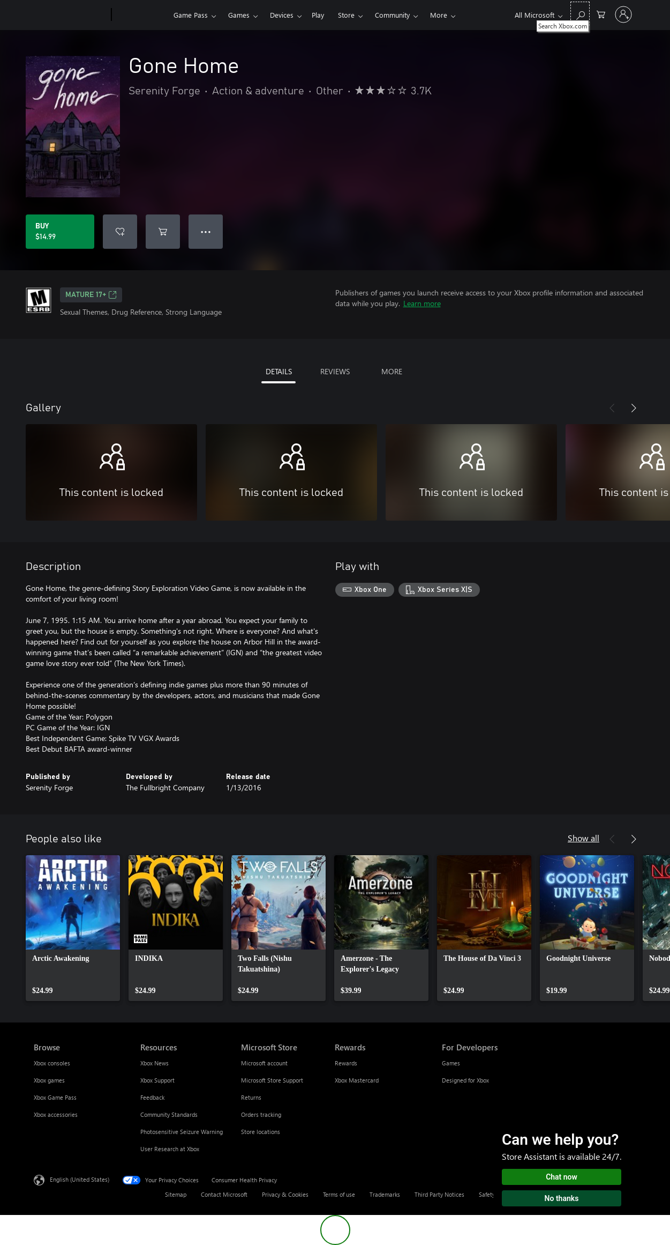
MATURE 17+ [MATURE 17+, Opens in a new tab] (91, 295)
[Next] (633, 408)
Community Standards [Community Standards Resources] (169, 1114)
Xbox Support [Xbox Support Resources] (157, 1080)
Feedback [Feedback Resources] (152, 1097)
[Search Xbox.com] (580, 14)
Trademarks (385, 1194)
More (438, 14)
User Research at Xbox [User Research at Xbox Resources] (169, 1148)
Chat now (561, 1177)
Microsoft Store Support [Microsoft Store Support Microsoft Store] (272, 1080)
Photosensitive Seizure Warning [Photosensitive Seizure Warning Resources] (181, 1131)
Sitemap (175, 1194)
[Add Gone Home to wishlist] (120, 231)
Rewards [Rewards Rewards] (346, 1062)
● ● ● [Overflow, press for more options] (206, 231)
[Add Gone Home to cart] (163, 231)
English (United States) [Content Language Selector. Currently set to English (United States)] (79, 1179)
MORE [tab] (391, 371)
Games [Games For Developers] (451, 1062)
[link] (73, 928)
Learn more (422, 303)
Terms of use (339, 1194)
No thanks (562, 1198)
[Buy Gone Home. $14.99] (60, 231)
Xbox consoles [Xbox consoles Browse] (52, 1062)
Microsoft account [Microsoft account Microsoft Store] (264, 1062)
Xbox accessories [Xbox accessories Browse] (56, 1114)
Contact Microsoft (224, 1194)
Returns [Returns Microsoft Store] (251, 1097)
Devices (281, 14)
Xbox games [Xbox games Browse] (49, 1080)
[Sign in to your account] (623, 14)
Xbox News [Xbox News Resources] (154, 1062)
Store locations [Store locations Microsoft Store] (260, 1131)
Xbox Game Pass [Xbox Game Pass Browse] (55, 1097)
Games (239, 14)
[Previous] (612, 408)
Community (392, 14)
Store (346, 14)
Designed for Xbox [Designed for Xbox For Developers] (465, 1080)
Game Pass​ (191, 14)
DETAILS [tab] (279, 371)
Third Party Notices (439, 1194)
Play (318, 14)
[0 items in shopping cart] (601, 13)
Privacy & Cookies (285, 1194)
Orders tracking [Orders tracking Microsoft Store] (261, 1114)
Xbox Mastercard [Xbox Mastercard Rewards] (357, 1080)
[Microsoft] (70, 15)
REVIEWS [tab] (335, 371)
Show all (583, 837)
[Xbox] (141, 15)
